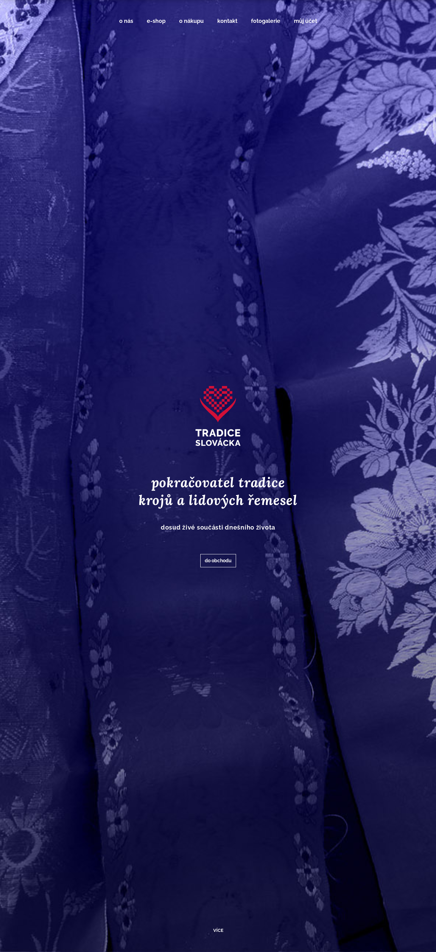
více (218, 930)
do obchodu (218, 560)
